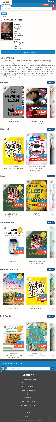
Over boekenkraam (28, 383)
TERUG (4, 13)
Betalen (28, 394)
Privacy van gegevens (28, 405)
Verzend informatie (28, 386)
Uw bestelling (28, 398)
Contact (28, 412)
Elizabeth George (6, 16)
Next (53, 101)
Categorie (46, 4)
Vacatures (28, 416)
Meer (49, 82)
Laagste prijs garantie (28, 401)
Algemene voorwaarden (28, 409)
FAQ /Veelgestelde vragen (28, 379)
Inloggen (52, 1)
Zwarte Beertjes (18, 26)
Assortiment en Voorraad (28, 390)
